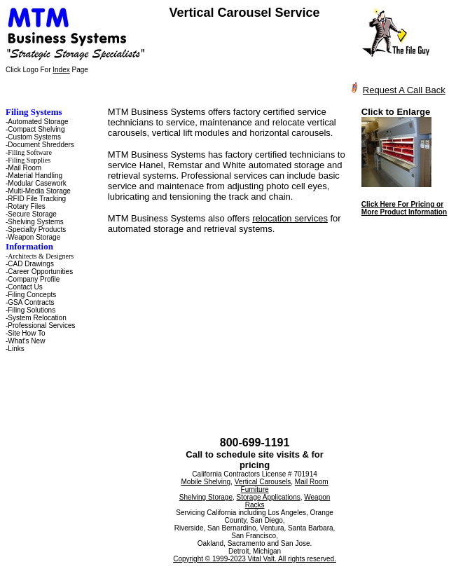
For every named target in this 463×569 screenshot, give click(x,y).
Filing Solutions (31, 310)
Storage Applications (268, 497)
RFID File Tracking (37, 199)
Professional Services (41, 325)
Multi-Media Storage (39, 191)
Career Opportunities (40, 271)
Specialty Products (37, 229)
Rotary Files (26, 206)
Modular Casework (37, 183)
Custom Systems (34, 137)
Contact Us (25, 287)
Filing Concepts (32, 295)
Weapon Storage (34, 237)
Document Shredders (41, 145)
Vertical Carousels (263, 482)
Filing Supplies (29, 160)
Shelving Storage (206, 497)
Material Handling (35, 175)
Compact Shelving (36, 129)
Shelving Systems (35, 222)
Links (16, 348)
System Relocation (37, 318)
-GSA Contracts (30, 302)
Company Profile (34, 279)
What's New (26, 341)
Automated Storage (38, 121)
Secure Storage (32, 214)
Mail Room (24, 168)
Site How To (26, 333)
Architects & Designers (41, 256)
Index (61, 70)
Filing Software (30, 152)
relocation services (290, 218)
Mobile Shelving (206, 482)
